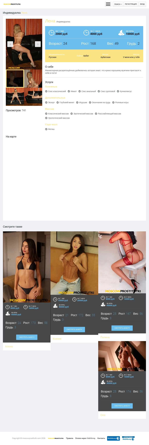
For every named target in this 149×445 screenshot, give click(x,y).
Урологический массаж (59, 118)
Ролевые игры (121, 102)
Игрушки (83, 102)
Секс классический (57, 91)
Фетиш (51, 129)
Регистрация (131, 4)
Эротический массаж (83, 113)
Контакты (101, 438)
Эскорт (51, 102)
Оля (55, 407)
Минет (74, 91)
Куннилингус (126, 91)
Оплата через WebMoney (85, 438)
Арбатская (105, 57)
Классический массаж (58, 113)
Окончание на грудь (101, 102)
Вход (142, 4)
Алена (9, 346)
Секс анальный (88, 91)
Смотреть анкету (27, 337)
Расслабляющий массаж (109, 113)
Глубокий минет (67, 102)
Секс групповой (108, 91)
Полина (105, 337)
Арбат (86, 56)
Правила (69, 438)
